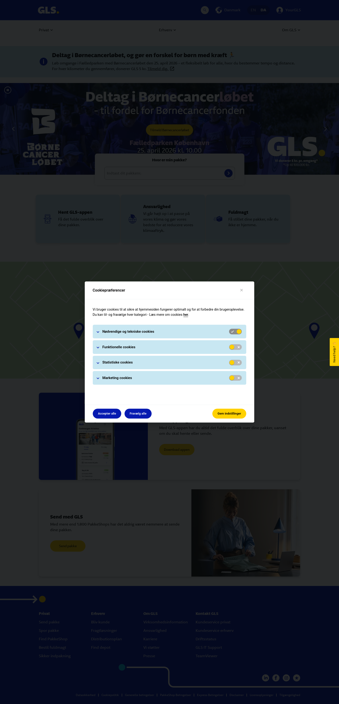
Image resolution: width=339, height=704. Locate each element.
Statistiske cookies (117, 362)
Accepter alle (107, 413)
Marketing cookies (117, 378)
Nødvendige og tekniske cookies (128, 331)
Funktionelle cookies (118, 347)
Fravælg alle (138, 413)
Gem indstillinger (229, 413)
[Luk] (241, 290)
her (185, 315)
